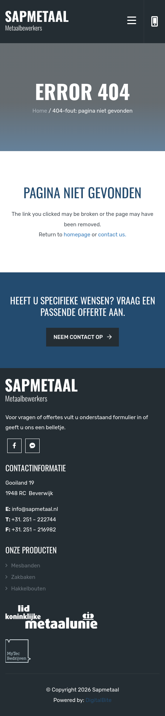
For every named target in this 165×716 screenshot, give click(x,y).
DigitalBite (98, 700)
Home (39, 111)
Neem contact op (82, 337)
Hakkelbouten (28, 588)
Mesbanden (25, 565)
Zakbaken (23, 577)
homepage (77, 234)
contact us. (112, 234)
